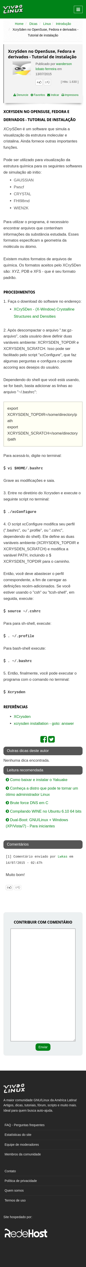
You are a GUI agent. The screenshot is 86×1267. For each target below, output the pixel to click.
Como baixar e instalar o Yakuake (36, 780)
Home (19, 24)
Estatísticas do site (18, 1135)
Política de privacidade (21, 1181)
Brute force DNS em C (27, 803)
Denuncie (20, 95)
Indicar (53, 95)
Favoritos (38, 95)
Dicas (33, 24)
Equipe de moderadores (22, 1144)
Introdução (63, 24)
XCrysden (22, 716)
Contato (10, 1171)
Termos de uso (15, 1200)
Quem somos (14, 1190)
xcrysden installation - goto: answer (44, 723)
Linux (47, 24)
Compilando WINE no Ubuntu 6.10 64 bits (43, 811)
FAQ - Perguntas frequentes (24, 1125)
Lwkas (62, 856)
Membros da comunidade (23, 1154)
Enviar (43, 1047)
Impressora (69, 95)
